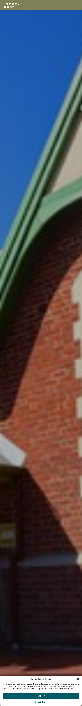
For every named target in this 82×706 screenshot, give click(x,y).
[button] (78, 679)
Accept (41, 696)
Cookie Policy (40, 702)
